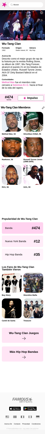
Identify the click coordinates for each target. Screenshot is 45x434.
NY (27, 50)
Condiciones (36, 424)
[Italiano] (30, 417)
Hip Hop (32, 50)
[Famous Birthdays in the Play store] (30, 409)
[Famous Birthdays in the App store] (15, 409)
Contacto (17, 424)
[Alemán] (38, 417)
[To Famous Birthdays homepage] (4, 4)
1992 (3, 50)
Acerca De (8, 424)
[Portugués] (15, 417)
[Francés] (22, 417)
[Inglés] (7, 417)
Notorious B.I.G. (21, 85)
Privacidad (26, 424)
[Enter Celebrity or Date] (26, 4)
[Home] (22, 400)
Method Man (8, 82)
